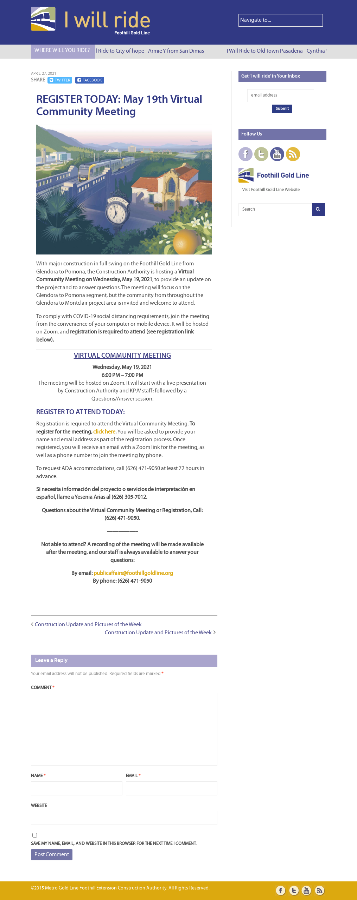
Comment (42, 688)
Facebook (89, 80)
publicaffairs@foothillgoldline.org (133, 573)
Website (39, 805)
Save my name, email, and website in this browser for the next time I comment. (114, 843)
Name (38, 776)
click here (104, 432)
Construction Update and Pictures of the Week (88, 625)
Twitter (60, 80)
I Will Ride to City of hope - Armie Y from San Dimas (148, 51)
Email (133, 776)
